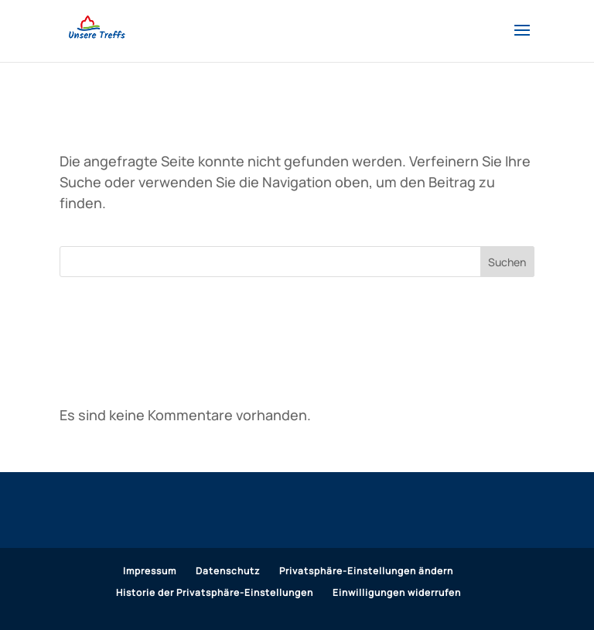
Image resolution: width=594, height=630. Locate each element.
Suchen (507, 262)
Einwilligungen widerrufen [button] (397, 592)
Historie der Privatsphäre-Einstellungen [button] (214, 592)
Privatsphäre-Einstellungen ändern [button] (366, 570)
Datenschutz (228, 570)
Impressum (149, 570)
